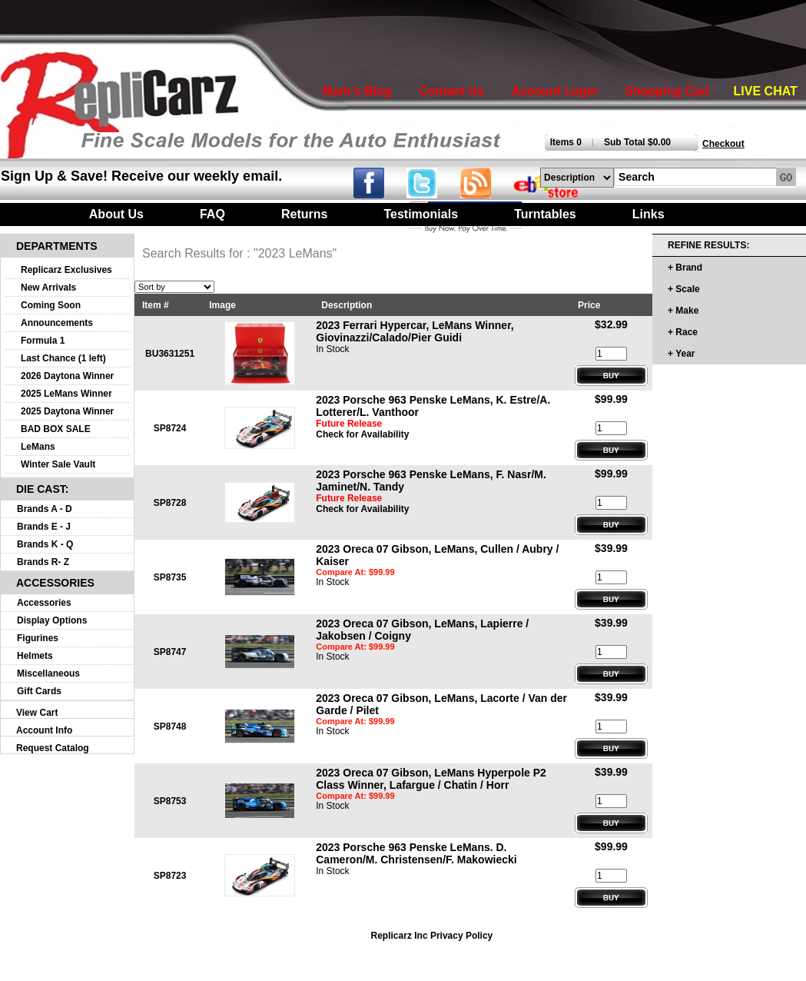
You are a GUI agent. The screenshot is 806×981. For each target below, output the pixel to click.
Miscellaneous (48, 673)
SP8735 (170, 577)
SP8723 (170, 875)
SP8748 (170, 726)
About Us (116, 214)
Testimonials (420, 214)
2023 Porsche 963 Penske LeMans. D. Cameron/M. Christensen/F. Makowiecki (416, 853)
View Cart (37, 712)
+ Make (683, 310)
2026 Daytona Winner (67, 376)
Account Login (555, 91)
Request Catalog (52, 748)
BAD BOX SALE (56, 429)
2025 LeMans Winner (66, 393)
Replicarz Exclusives (66, 269)
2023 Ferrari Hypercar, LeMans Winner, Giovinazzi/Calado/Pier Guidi (414, 331)
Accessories (44, 602)
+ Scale (684, 289)
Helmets (35, 655)
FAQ (212, 214)
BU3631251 (169, 353)
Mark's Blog (357, 91)
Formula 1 (43, 340)
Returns (304, 214)
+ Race (683, 332)
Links (648, 214)
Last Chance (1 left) (63, 358)
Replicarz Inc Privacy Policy (432, 935)
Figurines (37, 638)
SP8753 (170, 801)
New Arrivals (48, 287)
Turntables (545, 214)
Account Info (44, 730)
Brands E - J (44, 526)
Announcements (57, 323)
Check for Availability (362, 434)
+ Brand (685, 267)
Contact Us (451, 91)
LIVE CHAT (766, 91)
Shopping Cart (667, 91)
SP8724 (170, 428)
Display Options (52, 620)
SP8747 (170, 652)
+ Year (681, 353)
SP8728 (170, 502)
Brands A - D (44, 509)
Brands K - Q (45, 544)
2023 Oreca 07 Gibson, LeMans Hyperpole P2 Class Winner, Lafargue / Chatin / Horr (431, 779)
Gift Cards (39, 691)
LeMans (38, 446)
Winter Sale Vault (58, 464)
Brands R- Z (43, 562)
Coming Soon (51, 305)
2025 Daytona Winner (67, 411)
